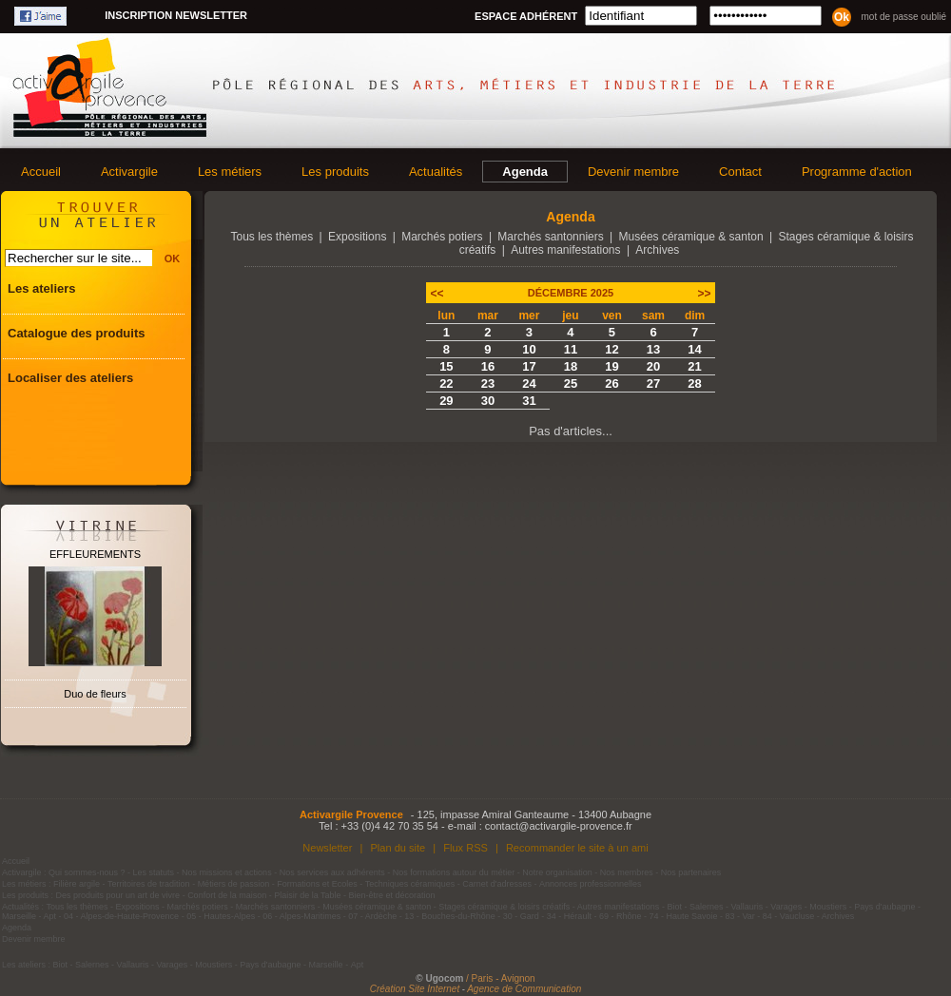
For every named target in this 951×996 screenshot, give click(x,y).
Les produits (335, 171)
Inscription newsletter (176, 15)
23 (488, 383)
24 (528, 383)
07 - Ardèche (372, 916)
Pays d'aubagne (884, 906)
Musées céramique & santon (691, 236)
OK (173, 258)
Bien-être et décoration (392, 895)
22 (446, 383)
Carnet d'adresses (497, 884)
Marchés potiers (441, 236)
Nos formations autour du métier (454, 872)
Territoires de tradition (148, 884)
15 (446, 366)
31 (528, 400)
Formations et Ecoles (317, 884)
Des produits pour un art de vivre (118, 895)
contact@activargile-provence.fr (558, 826)
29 (446, 400)
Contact (740, 171)
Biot (674, 906)
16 (488, 366)
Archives (657, 250)
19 (611, 366)
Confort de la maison (226, 895)
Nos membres (626, 872)
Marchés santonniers (550, 236)
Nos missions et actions (227, 872)
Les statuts (154, 872)
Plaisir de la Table (307, 895)
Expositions (357, 236)
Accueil (41, 171)
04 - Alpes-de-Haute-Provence (121, 916)
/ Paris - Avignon (500, 978)
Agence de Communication (524, 989)
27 (653, 383)
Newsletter (327, 847)
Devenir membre (633, 171)
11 (570, 349)
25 (570, 383)
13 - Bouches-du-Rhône (449, 916)
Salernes (706, 906)
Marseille (19, 916)
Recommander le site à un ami (577, 847)
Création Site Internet (415, 989)
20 (653, 366)
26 (611, 383)
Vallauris (746, 906)
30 (488, 400)
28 (694, 383)
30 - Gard (521, 916)
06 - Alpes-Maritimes (301, 916)
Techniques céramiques (410, 884)
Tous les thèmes (272, 236)
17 (528, 366)
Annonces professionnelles (590, 884)
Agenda (525, 171)
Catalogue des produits (76, 333)
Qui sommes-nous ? (87, 872)
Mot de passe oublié (903, 16)
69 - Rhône (620, 916)
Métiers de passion (235, 884)
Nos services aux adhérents (332, 872)
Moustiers (827, 906)
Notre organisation (557, 872)
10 (528, 349)
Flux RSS (465, 847)
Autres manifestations (565, 250)
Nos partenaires (691, 872)
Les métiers (230, 171)
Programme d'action (857, 171)
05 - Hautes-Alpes (220, 916)
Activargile (129, 171)
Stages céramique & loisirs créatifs (504, 906)
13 (653, 349)
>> (703, 293)
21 (694, 366)
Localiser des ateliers (70, 378)
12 (611, 349)
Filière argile (76, 884)
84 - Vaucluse (788, 916)
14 (694, 349)
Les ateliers (42, 288)
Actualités (435, 171)
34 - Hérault (569, 916)
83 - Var (739, 916)
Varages (786, 906)
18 (570, 366)
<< (437, 293)
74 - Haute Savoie (683, 916)
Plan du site (397, 847)
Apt (50, 916)
